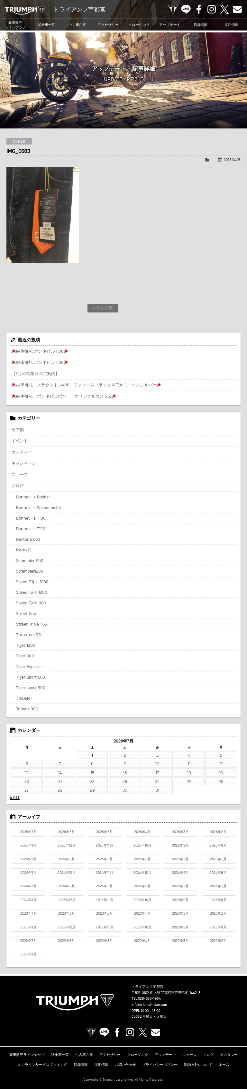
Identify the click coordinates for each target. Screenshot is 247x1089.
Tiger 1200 (25, 645)
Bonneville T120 (30, 528)
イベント (19, 440)
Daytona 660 (28, 539)
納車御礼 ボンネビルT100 (40, 351)
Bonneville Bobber (33, 496)
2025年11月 (104, 845)
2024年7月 (28, 886)
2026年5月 (104, 832)
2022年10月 (142, 927)
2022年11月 (104, 927)
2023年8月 (218, 900)
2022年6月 (66, 940)
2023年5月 (104, 913)
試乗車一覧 (46, 24)
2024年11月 (104, 872)
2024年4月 (142, 886)
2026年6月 (66, 832)
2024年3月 (180, 886)
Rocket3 (24, 549)
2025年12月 (67, 845)
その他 (17, 429)
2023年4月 (142, 913)
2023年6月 (66, 913)
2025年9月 (180, 845)
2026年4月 (142, 832)
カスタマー (21, 451)
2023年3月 (180, 913)
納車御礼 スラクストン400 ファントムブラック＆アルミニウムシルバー (86, 384)
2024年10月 (142, 872)
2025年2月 (218, 859)
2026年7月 (28, 832)
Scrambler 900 (29, 560)
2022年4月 (142, 940)
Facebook (199, 9)
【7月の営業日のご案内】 (35, 373)
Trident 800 (27, 708)
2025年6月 (66, 859)
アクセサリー (108, 24)
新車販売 (15, 25)
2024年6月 (66, 886)
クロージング (139, 24)
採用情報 (231, 24)
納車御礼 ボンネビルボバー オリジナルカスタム (64, 396)
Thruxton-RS (28, 634)
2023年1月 (29, 927)
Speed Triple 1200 (32, 581)
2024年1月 (29, 900)
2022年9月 (180, 927)
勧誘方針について (198, 1064)
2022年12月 (67, 927)
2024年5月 (104, 886)
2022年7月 (28, 940)
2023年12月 (67, 900)
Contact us (237, 9)
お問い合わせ (125, 1064)
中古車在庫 (77, 24)
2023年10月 (142, 900)
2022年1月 (29, 954)
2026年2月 (218, 832)
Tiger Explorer (29, 666)
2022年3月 (180, 940)
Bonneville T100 (31, 518)
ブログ (17, 485)
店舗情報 (201, 24)
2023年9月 (180, 900)
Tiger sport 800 (30, 687)
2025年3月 (180, 859)
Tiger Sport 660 (30, 677)
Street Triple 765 (31, 624)
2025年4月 (142, 859)
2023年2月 (218, 913)
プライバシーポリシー (160, 1064)
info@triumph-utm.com (149, 1004)
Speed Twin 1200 (31, 592)
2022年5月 (104, 940)
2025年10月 (142, 845)
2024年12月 (67, 872)
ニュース (19, 474)
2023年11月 (104, 900)
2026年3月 (180, 832)
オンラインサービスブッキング (42, 1064)
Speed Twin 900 (31, 602)
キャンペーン (23, 463)
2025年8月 (218, 845)
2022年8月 (218, 927)
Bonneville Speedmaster (38, 507)
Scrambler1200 (29, 571)
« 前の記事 (103, 308)
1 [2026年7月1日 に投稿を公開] (92, 755)
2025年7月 (28, 859)
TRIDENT (24, 698)
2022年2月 (218, 940)
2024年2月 (218, 886)
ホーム (224, 1064)
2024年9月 (180, 872)
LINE (186, 9)
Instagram (211, 9)
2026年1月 (29, 845)
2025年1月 (29, 872)
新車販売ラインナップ (27, 1054)
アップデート (169, 24)
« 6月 (15, 797)
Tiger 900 (25, 655)
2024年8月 (218, 872)
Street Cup (26, 613)
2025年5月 (104, 859)
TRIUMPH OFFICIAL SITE (173, 9)
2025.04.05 (232, 159)
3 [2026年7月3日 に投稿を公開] (157, 755)
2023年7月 (28, 913)
